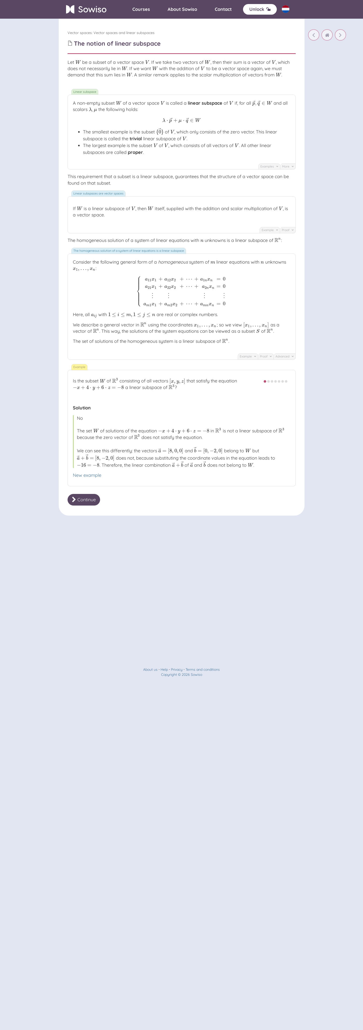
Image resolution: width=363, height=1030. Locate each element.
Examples (269, 166)
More (288, 166)
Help (164, 669)
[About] (182, 9)
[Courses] (141, 9)
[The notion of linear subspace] (340, 35)
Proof (288, 230)
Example (270, 230)
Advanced (285, 356)
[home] (327, 35)
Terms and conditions (203, 669)
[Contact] (223, 9)
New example (87, 475)
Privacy (177, 669)
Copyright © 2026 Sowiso (181, 674)
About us (150, 669)
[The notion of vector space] (313, 35)
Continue (84, 500)
